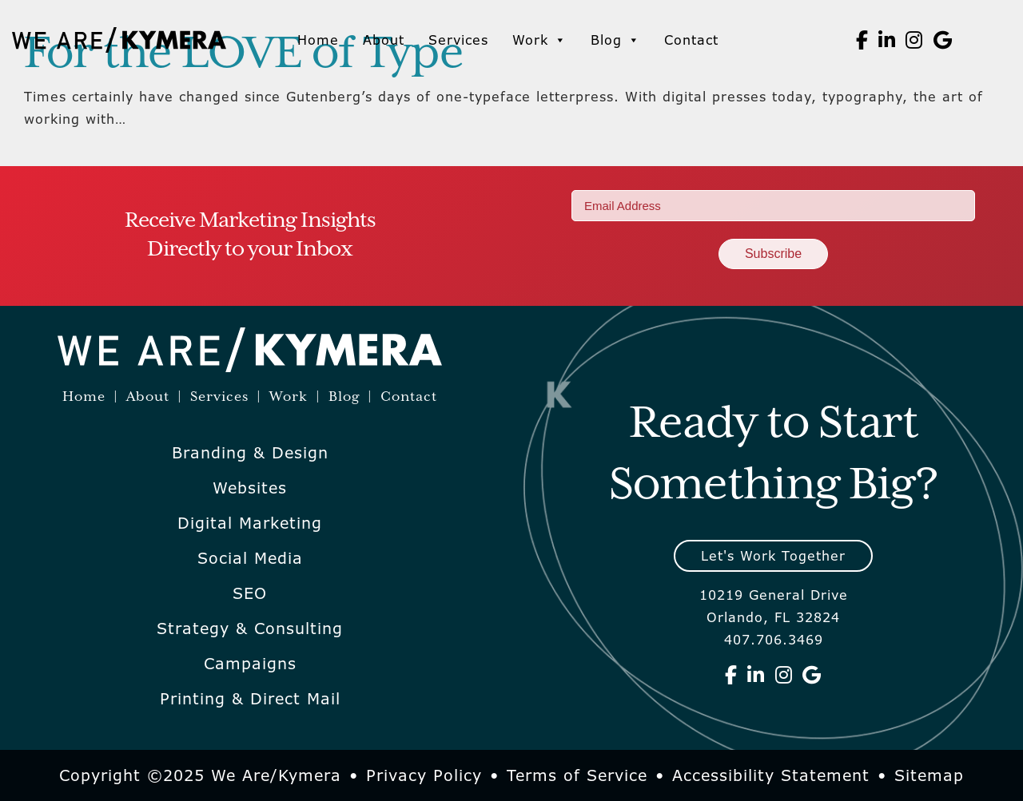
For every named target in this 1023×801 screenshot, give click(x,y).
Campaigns (250, 663)
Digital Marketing (249, 523)
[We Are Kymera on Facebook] (862, 40)
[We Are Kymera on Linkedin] (887, 40)
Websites (250, 488)
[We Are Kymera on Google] (943, 40)
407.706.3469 (773, 639)
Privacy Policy (424, 775)
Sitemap (929, 775)
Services (458, 40)
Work (539, 40)
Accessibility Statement (771, 775)
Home (318, 40)
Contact (691, 40)
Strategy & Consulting (250, 628)
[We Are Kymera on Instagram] (914, 40)
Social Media (250, 558)
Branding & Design (250, 452)
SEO (250, 593)
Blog (615, 40)
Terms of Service (577, 775)
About (383, 40)
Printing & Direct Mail (250, 698)
